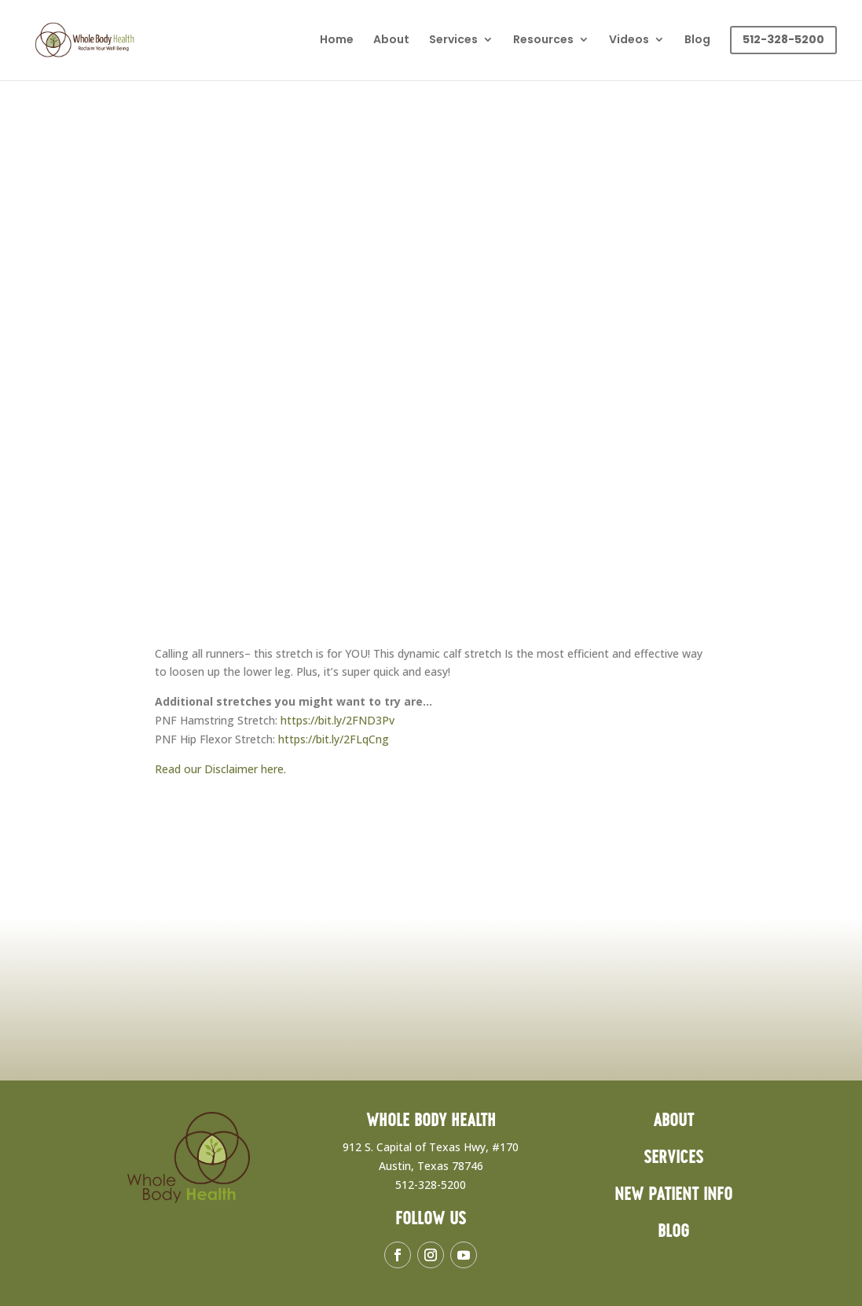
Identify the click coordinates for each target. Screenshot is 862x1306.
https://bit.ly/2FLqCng (333, 739)
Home (337, 40)
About (391, 40)
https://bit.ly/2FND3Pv (337, 720)
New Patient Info (673, 1195)
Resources (543, 40)
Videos (629, 40)
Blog (697, 40)
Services (453, 40)
